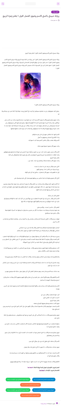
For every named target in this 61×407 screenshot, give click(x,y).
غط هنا (29, 367)
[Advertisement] (30, 33)
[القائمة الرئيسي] (58, 4)
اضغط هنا (42, 370)
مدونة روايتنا (44, 404)
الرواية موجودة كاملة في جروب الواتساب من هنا (18, 380)
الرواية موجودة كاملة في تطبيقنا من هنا (30, 385)
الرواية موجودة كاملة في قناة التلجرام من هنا (44, 380)
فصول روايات (55, 12)
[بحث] (3, 4)
